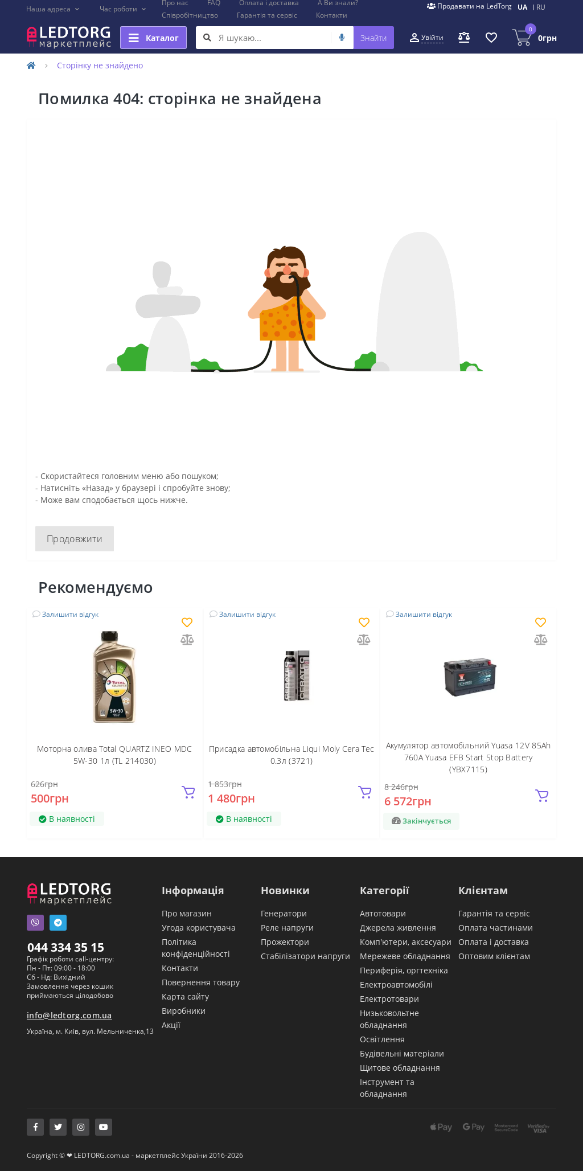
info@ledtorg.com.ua (69, 1015)
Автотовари (383, 913)
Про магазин (187, 913)
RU (540, 7)
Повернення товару (201, 982)
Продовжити (74, 539)
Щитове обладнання (400, 1067)
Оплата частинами (495, 927)
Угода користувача (199, 927)
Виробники (184, 1010)
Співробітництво (190, 15)
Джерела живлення (398, 927)
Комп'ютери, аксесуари (405, 941)
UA (522, 7)
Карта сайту (185, 996)
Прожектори (285, 941)
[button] (53, 9)
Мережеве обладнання (405, 956)
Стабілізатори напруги (305, 956)
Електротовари (389, 998)
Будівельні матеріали (402, 1053)
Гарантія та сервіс (267, 15)
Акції (171, 1024)
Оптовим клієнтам (494, 956)
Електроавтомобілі (396, 984)
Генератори (284, 913)
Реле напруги (287, 927)
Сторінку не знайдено (100, 65)
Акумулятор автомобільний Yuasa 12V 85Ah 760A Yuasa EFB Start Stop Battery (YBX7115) (468, 757)
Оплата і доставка (493, 941)
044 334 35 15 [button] (65, 947)
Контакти (331, 15)
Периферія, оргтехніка (404, 970)
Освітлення (382, 1039)
